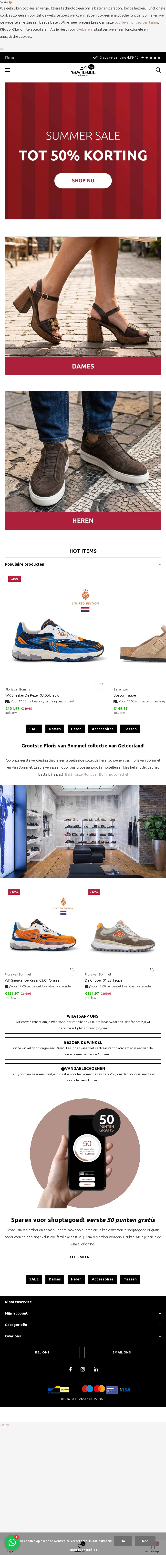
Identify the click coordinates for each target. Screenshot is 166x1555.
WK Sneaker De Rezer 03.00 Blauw (32, 695)
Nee (145, 1541)
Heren (76, 729)
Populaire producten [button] (24, 564)
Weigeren (84, 29)
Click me (4, 1424)
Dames (55, 729)
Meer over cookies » (84, 1549)
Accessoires (103, 729)
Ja (123, 1541)
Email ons (122, 1352)
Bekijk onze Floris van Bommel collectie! (96, 774)
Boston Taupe (125, 695)
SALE (34, 729)
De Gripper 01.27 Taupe (103, 980)
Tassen (130, 729)
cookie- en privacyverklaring (136, 22)
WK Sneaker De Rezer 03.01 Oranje (32, 980)
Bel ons (42, 1352)
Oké (2, 49)
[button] (7, 70)
